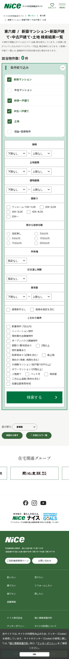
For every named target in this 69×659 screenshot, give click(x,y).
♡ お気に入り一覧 (38, 435)
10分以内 (45, 238)
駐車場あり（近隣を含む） (25, 355)
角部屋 (53, 374)
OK (34, 654)
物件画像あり (19, 350)
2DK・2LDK (50, 207)
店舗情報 (11, 602)
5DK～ (15, 216)
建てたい (11, 585)
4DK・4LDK (37, 211)
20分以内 (45, 243)
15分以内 (17, 243)
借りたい (11, 593)
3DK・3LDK (17, 211)
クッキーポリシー (16, 626)
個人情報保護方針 (43, 618)
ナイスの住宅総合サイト (13, 16)
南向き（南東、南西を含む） (25, 359)
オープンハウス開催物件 (25, 340)
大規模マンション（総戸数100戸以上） (31, 364)
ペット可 (35, 374)
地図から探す (12, 435)
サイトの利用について (45, 626)
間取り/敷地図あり (22, 345)
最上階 (50, 355)
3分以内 (44, 233)
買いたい (32, 16)
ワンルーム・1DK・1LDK (24, 207)
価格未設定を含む (45, 309)
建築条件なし (19, 309)
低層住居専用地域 (21, 383)
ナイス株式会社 (14, 618)
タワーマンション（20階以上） (27, 369)
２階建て (16, 374)
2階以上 (45, 345)
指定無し (16, 233)
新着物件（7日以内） (22, 326)
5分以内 (16, 238)
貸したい (38, 593)
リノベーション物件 (22, 331)
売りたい (38, 577)
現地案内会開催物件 (22, 336)
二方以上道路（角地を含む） (26, 378)
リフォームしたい (43, 585)
